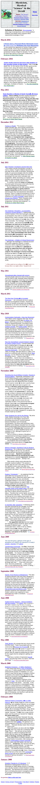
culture (21, 544)
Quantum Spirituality (11, 350)
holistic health (23, 326)
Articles (32, 782)
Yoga (12, 681)
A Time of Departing (26, 668)
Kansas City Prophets (21, 647)
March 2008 (5, 663)
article (21, 603)
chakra (19, 722)
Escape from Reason (11, 198)
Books (37, 782)
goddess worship (10, 326)
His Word (26, 782)
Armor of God (10, 782)
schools (7, 544)
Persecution (18, 782)
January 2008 (6, 760)
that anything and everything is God (15, 589)
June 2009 (5, 537)
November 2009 (7, 371)
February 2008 (7, 697)
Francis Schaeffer (18, 196)
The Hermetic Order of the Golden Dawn (17, 487)
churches (13, 544)
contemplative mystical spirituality (21, 740)
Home (35, 12)
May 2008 (5, 640)
